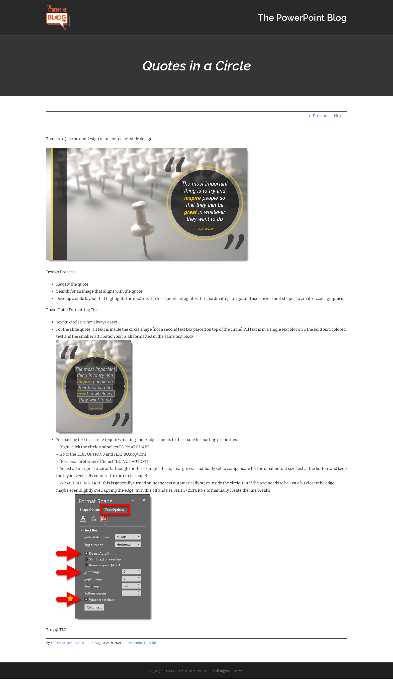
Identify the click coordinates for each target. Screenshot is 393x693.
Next (338, 115)
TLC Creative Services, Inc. (71, 643)
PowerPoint (133, 643)
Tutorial (150, 643)
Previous (321, 115)
